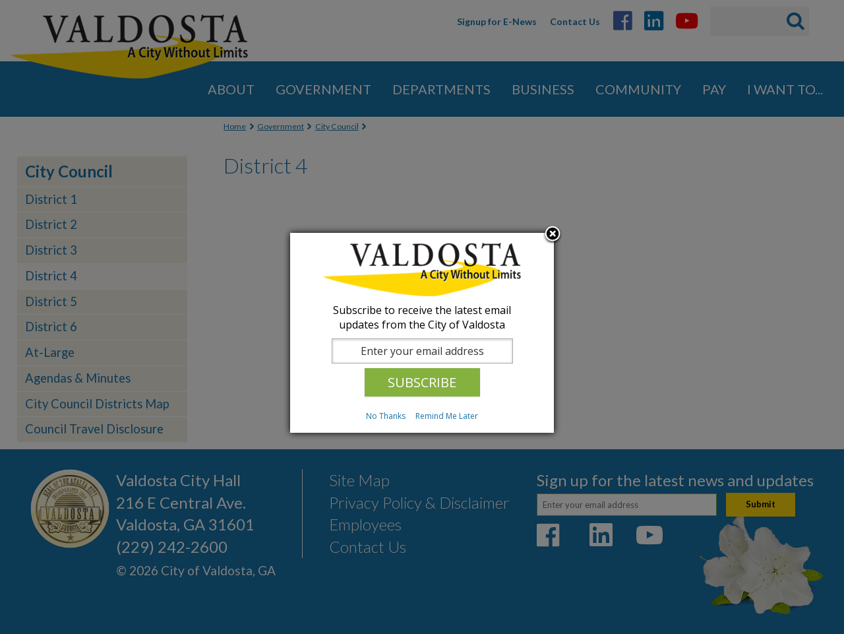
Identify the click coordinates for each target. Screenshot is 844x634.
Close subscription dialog (552, 235)
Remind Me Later (446, 416)
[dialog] (422, 333)
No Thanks (386, 416)
